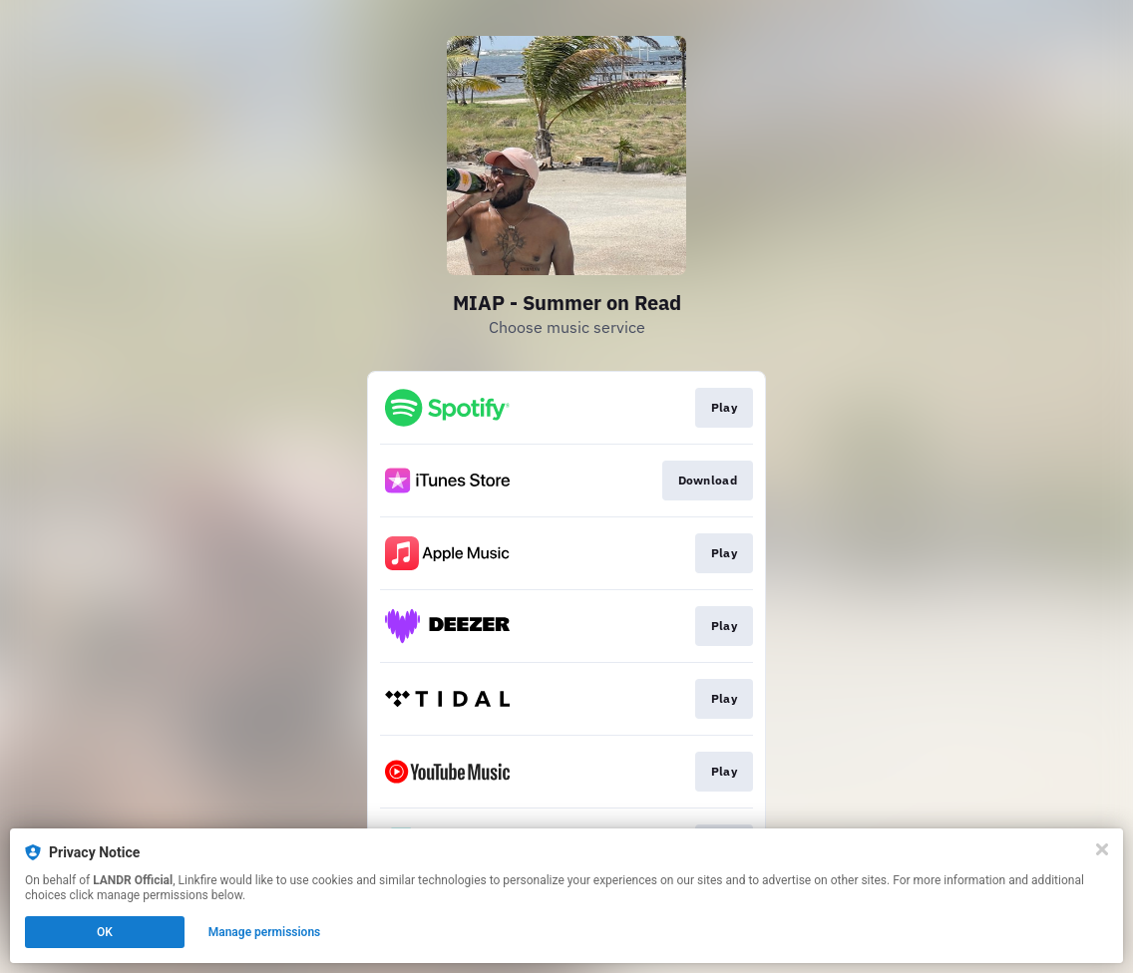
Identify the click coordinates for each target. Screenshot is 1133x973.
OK (105, 932)
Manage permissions (264, 932)
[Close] (1102, 849)
